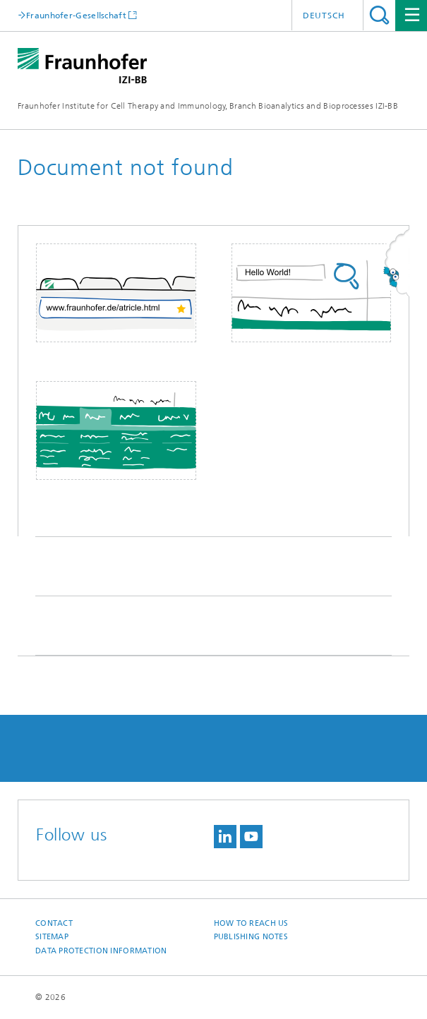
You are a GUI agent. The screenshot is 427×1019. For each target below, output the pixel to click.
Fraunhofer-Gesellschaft (76, 15)
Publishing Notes (251, 936)
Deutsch (324, 15)
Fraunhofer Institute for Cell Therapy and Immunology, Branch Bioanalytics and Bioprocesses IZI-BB (208, 106)
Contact (54, 923)
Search (379, 15)
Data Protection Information (101, 950)
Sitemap (51, 936)
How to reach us (251, 923)
